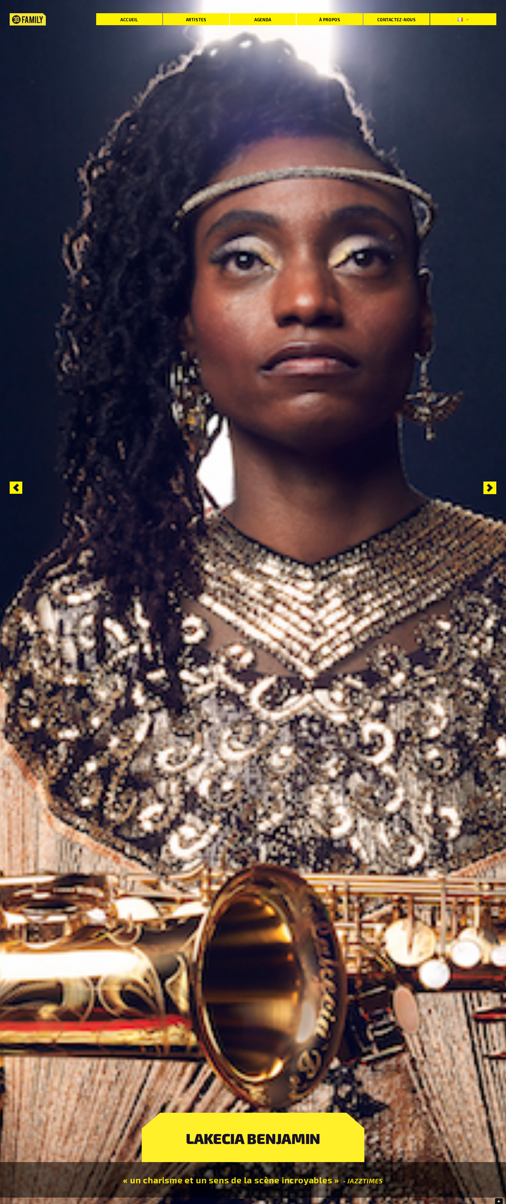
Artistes (196, 19)
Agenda (262, 19)
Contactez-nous (396, 19)
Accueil (129, 19)
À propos (329, 19)
